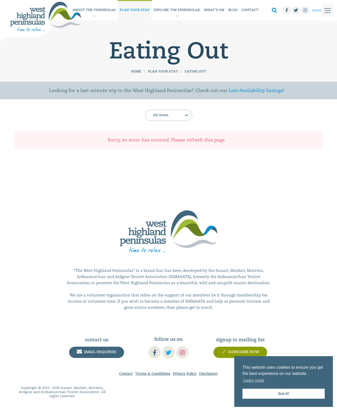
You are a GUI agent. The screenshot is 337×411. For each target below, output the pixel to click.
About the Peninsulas (94, 10)
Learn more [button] (253, 380)
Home (136, 71)
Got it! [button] (283, 394)
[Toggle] (321, 10)
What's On (214, 10)
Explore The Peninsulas (177, 10)
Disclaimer (208, 374)
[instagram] (305, 10)
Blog (232, 10)
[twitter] (296, 10)
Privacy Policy (184, 374)
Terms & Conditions (152, 374)
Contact (249, 10)
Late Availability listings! (256, 90)
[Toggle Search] (274, 10)
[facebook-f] (287, 10)
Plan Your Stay (135, 10)
